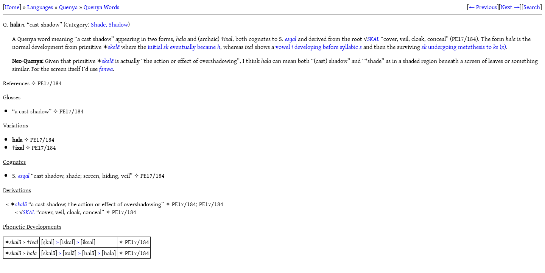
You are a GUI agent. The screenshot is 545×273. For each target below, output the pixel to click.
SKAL (373, 38)
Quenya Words (101, 7)
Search (531, 7)
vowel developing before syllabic (319, 46)
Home (12, 7)
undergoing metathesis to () (464, 46)
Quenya (68, 7)
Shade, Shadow (109, 24)
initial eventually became (184, 46)
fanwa (106, 68)
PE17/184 (71, 111)
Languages (40, 7)
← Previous (483, 7)
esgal (290, 38)
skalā (114, 46)
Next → (510, 7)
